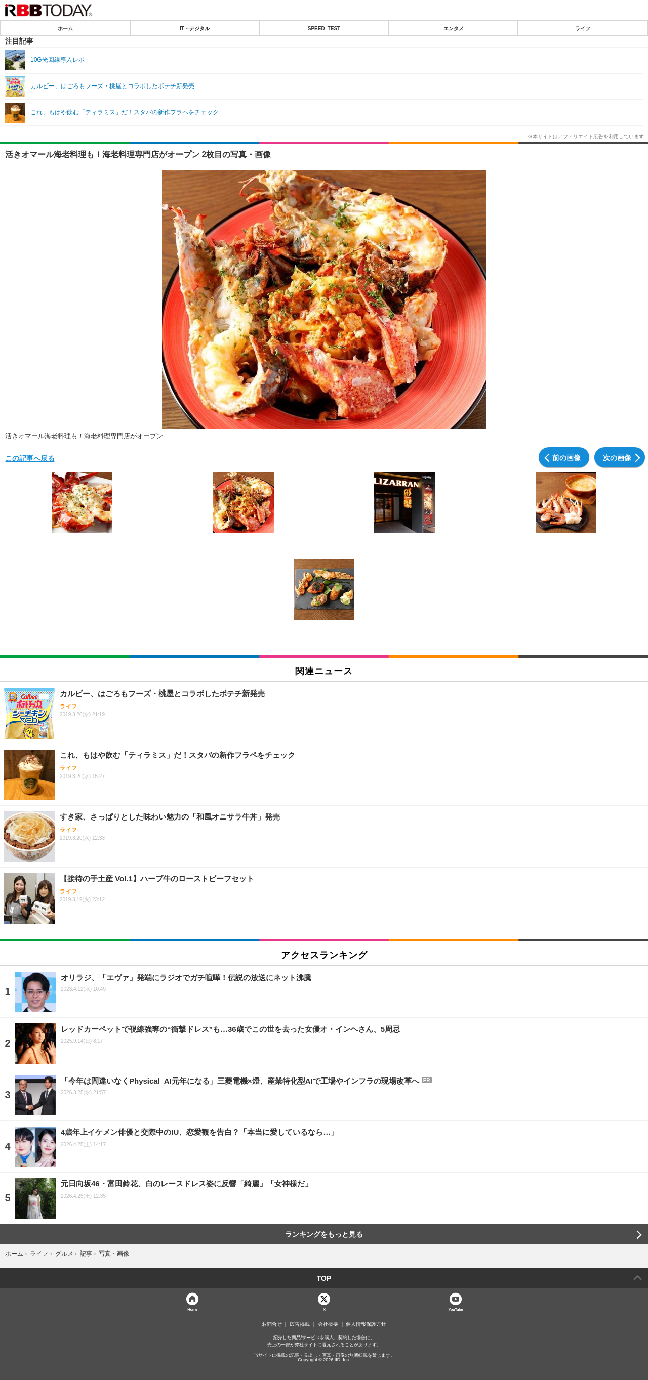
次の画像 (617, 457)
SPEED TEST (324, 28)
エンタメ (453, 28)
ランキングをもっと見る (324, 1234)
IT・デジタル (195, 28)
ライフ (582, 28)
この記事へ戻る (30, 457)
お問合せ (272, 1324)
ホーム (65, 28)
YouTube (456, 1309)
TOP (324, 1278)
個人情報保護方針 (366, 1324)
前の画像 (566, 457)
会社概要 (328, 1324)
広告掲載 (300, 1324)
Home (192, 1309)
